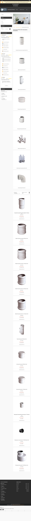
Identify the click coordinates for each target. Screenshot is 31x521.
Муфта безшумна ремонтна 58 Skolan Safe (21, 288)
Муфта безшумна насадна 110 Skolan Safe (21, 263)
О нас (2, 21)
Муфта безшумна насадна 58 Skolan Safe (22, 238)
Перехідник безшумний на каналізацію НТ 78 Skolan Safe (21, 415)
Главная (17, 9)
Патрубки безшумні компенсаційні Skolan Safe (22, 50)
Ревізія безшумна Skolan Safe (21, 89)
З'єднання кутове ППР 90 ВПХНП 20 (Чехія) (6, 58)
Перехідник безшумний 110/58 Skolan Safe (21, 465)
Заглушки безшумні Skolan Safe (22, 109)
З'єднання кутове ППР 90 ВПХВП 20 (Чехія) (6, 59)
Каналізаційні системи (18, 27)
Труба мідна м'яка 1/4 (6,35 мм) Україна (5, 39)
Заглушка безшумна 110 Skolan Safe (21, 389)
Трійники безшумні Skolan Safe (22, 148)
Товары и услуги (22, 9)
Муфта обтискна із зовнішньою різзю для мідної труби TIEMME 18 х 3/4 (6, 82)
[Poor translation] (3, 509)
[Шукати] (11, 15)
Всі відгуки (6, 85)
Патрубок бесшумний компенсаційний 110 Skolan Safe (21, 213)
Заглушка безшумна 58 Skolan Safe (21, 364)
